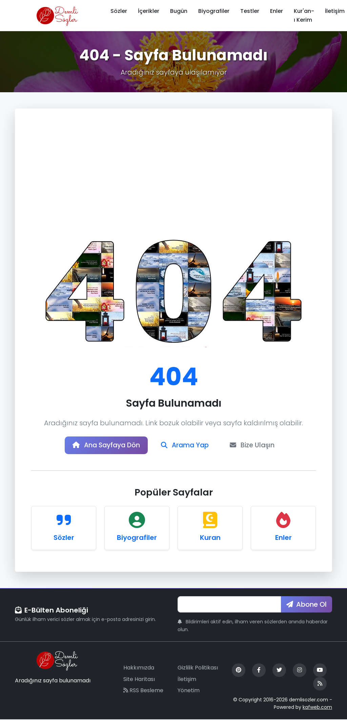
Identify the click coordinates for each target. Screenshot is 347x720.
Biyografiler (213, 11)
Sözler (118, 11)
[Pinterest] (238, 671)
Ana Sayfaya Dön (104, 445)
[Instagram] (299, 671)
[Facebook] (259, 671)
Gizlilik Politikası (198, 668)
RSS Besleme (143, 691)
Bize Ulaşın (255, 445)
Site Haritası (139, 680)
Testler (249, 11)
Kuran (210, 538)
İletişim (187, 680)
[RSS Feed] (320, 684)
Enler (276, 11)
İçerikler (148, 11)
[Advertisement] (173, 175)
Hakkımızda (138, 668)
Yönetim (189, 691)
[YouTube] (320, 671)
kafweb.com (317, 708)
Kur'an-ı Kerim (304, 15)
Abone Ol (306, 605)
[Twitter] (279, 671)
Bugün (178, 11)
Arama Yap (186, 445)
